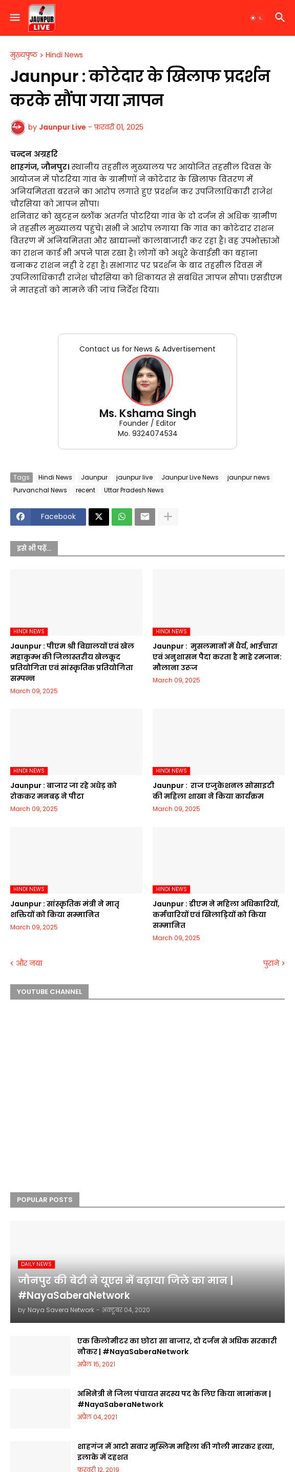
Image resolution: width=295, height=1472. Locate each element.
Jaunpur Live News (190, 477)
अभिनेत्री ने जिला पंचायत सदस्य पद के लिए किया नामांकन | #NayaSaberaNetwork (174, 1398)
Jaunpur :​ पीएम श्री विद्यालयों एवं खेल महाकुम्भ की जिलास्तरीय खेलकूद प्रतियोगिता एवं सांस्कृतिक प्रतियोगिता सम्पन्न (72, 662)
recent (85, 490)
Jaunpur (94, 477)
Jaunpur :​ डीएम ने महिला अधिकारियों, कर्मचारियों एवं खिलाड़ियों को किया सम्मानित (216, 914)
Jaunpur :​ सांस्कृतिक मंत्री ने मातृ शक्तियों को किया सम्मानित (64, 909)
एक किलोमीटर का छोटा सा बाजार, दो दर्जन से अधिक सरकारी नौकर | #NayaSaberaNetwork (177, 1346)
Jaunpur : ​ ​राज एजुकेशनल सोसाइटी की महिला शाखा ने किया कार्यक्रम (214, 790)
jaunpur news (248, 477)
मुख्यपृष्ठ (23, 55)
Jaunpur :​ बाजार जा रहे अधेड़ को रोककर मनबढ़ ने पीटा (63, 790)
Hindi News (64, 55)
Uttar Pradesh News (134, 490)
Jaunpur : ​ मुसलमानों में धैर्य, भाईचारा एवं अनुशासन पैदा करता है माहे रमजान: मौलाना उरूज (217, 657)
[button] (14, 18)
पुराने (271, 963)
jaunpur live (134, 477)
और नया (29, 963)
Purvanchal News (40, 490)
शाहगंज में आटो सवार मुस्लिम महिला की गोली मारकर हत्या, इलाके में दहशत (176, 1451)
